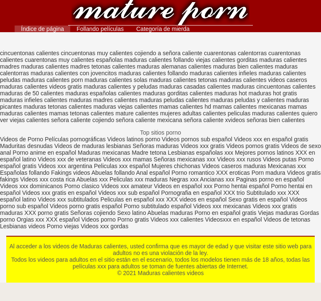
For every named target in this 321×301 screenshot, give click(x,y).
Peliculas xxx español (122, 166)
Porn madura (268, 172)
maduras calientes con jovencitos (74, 73)
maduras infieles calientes (33, 100)
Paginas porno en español (270, 179)
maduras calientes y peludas (121, 86)
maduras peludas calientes (174, 100)
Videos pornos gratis (252, 146)
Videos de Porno (21, 139)
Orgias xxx (31, 219)
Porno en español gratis (225, 212)
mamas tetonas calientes (81, 113)
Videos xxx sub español (129, 192)
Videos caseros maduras (234, 166)
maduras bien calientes (243, 66)
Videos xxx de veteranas (69, 159)
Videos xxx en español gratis (271, 139)
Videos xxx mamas (127, 159)
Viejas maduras (278, 212)
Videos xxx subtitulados (68, 199)
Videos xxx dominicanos (32, 186)
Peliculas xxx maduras (139, 179)
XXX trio (234, 192)
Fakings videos (70, 172)
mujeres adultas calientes (193, 113)
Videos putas (280, 159)
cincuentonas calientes (29, 53)
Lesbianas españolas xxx (200, 152)
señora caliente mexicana (149, 120)
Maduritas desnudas (26, 146)
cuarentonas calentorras (235, 53)
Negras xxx (184, 179)
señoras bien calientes (276, 120)
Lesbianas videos (23, 226)
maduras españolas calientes (103, 93)
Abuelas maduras (171, 212)
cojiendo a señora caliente (168, 53)
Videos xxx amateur (127, 186)
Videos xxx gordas (104, 226)
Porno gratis (133, 219)
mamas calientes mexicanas (249, 106)
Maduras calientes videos (160, 13)
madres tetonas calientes (102, 66)
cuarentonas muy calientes (59, 59)
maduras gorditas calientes (178, 93)
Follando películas (100, 29)
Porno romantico (192, 172)
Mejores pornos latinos (264, 152)
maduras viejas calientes (125, 106)
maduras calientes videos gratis (41, 86)
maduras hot (230, 93)
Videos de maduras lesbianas (93, 146)
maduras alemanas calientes (174, 66)
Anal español (153, 172)
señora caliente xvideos (214, 120)
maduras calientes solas (115, 80)
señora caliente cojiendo (82, 120)
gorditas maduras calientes (272, 59)
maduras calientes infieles (223, 73)
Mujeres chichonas (175, 166)
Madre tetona (149, 152)
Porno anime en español (44, 152)
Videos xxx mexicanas (222, 206)
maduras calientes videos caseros (263, 80)
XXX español (64, 219)
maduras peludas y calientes (248, 100)
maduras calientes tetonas (183, 80)
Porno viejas (63, 226)
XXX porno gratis (47, 212)
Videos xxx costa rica (47, 179)
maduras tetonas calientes (57, 106)
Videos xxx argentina (66, 166)
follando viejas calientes (204, 59)
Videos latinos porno (133, 139)
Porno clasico (81, 186)
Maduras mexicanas (104, 152)
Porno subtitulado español (158, 206)
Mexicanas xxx (287, 166)
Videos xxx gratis (203, 146)
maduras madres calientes (103, 100)
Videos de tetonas (286, 219)
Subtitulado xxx (267, 192)
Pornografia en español (192, 192)
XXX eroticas (233, 172)
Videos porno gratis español (87, 206)
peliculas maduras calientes (264, 113)
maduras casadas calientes (194, 86)
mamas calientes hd (185, 106)
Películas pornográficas (75, 139)
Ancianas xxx (217, 179)
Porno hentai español (242, 186)
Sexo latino (131, 212)
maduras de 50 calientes (32, 93)
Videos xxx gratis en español (60, 192)
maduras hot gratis (273, 93)
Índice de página (42, 29)
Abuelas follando (113, 172)
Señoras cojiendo (92, 212)
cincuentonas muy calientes (97, 53)
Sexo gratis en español (258, 199)
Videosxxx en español (233, 219)
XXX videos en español (197, 199)
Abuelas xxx (92, 179)
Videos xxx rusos (239, 159)
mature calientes (136, 113)
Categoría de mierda (163, 29)
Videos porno (99, 219)
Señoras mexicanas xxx (185, 159)
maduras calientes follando (153, 73)
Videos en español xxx (184, 186)
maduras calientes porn (52, 80)
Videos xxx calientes (177, 219)
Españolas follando (24, 172)
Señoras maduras (155, 146)
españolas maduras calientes (134, 59)
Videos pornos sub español (197, 139)
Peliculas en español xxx (133, 199)
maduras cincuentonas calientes (274, 86)
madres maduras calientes (34, 66)
